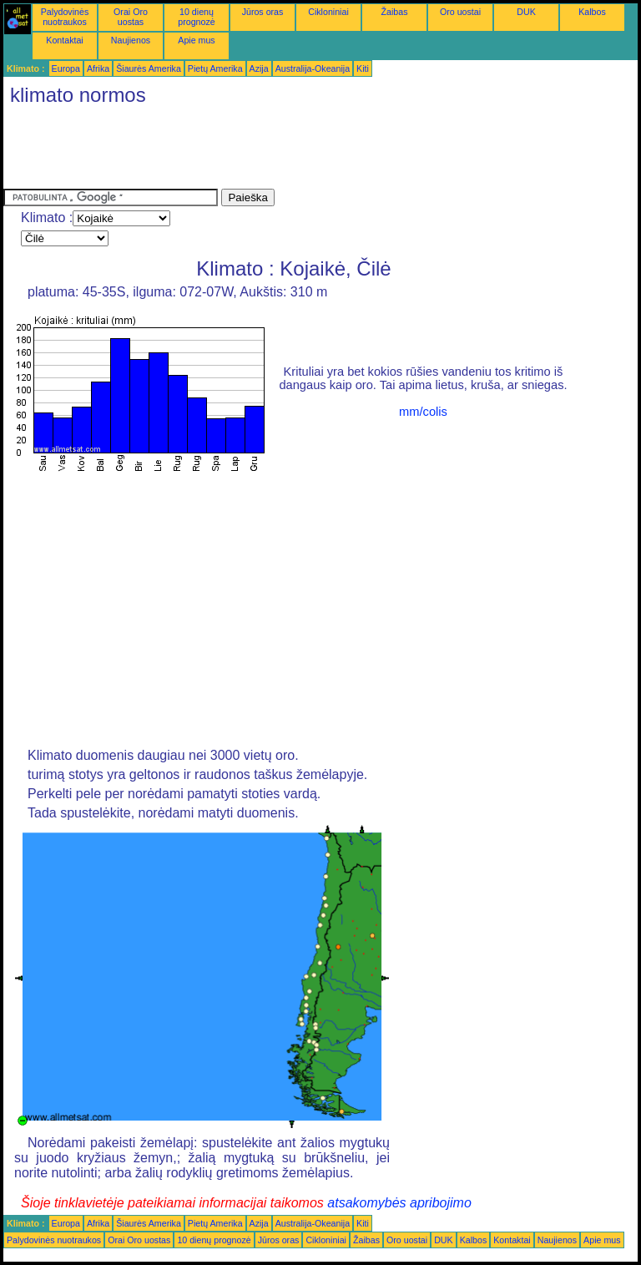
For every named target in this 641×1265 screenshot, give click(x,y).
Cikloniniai (328, 12)
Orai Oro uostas (131, 17)
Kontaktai (64, 40)
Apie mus (196, 40)
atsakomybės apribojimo (399, 1203)
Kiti (362, 68)
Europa (66, 68)
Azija (259, 68)
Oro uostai (460, 12)
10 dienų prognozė (196, 17)
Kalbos (592, 12)
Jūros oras (263, 12)
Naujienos (130, 40)
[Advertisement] (307, 151)
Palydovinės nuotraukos (64, 17)
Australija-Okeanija (312, 68)
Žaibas (394, 12)
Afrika (98, 68)
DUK (526, 12)
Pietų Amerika (215, 68)
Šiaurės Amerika (148, 68)
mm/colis (423, 411)
